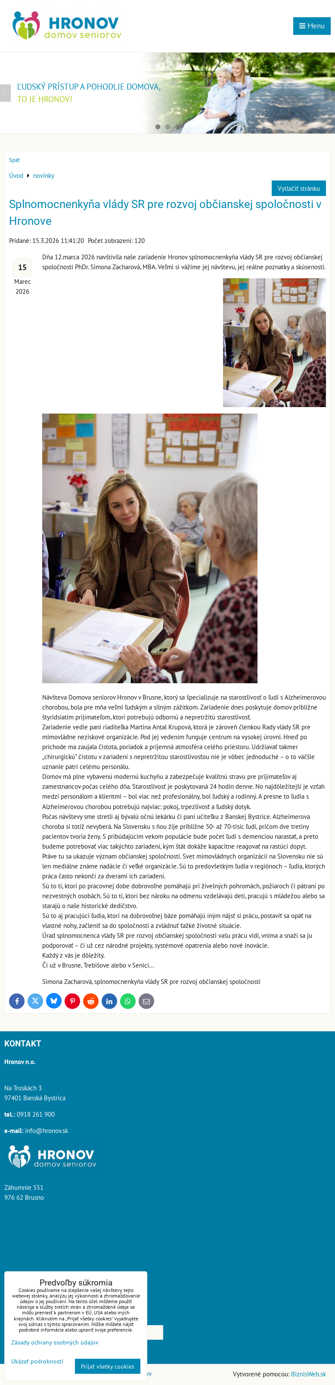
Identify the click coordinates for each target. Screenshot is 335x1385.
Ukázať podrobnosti (37, 1361)
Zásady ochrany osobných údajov (55, 1342)
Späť (14, 160)
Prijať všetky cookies (107, 1366)
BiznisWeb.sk (308, 1373)
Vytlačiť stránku (299, 188)
